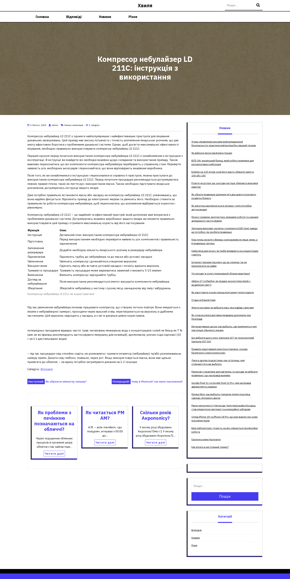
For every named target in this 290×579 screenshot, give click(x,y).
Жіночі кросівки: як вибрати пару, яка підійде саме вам (222, 307)
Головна (42, 17)
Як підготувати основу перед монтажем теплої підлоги (222, 292)
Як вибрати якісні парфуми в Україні (211, 153)
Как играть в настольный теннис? (210, 447)
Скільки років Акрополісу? (155, 415)
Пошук (258, 5)
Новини (105, 17)
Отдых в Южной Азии (203, 300)
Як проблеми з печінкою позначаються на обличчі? (54, 420)
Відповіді (74, 17)
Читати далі (54, 453)
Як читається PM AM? (104, 415)
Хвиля (145, 5)
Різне (133, 17)
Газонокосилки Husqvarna (206, 439)
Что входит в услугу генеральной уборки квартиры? (220, 273)
